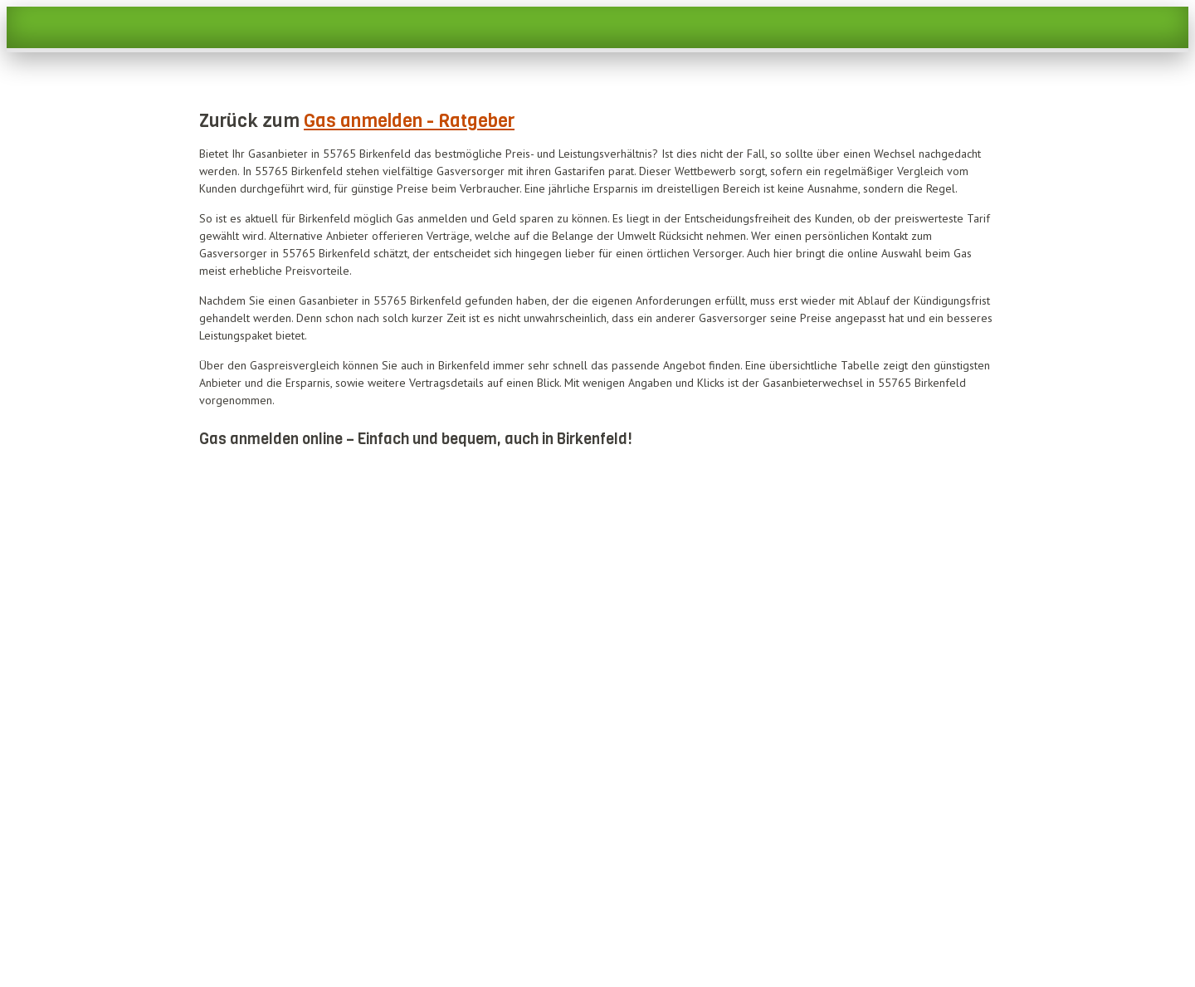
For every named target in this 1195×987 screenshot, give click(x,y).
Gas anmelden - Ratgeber (409, 121)
